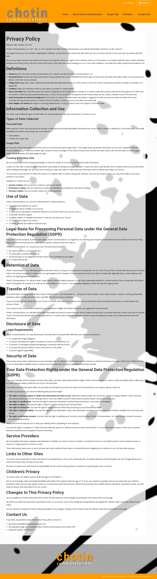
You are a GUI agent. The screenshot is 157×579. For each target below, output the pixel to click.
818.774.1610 (129, 3)
